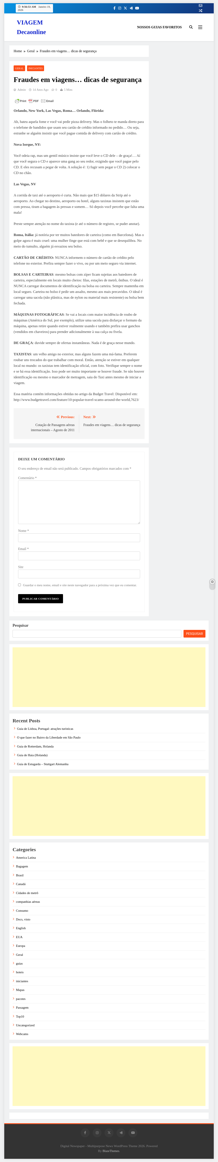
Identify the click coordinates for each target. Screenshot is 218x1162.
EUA (19, 937)
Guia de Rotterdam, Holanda (35, 746)
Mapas (20, 990)
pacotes (21, 999)
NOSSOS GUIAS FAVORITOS (159, 27)
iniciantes (36, 68)
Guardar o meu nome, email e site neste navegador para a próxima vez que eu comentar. (80, 585)
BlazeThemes (111, 1151)
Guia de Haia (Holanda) (32, 755)
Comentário (27, 478)
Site (20, 567)
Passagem (22, 1007)
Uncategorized (25, 1025)
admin (21, 89)
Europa (20, 945)
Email (23, 549)
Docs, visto (23, 919)
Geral (19, 68)
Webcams (22, 1034)
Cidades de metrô (27, 893)
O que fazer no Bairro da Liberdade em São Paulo (49, 737)
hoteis (20, 972)
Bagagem (22, 866)
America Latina (26, 857)
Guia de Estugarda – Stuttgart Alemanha (42, 764)
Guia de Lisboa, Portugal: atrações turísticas (45, 728)
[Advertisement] (109, 677)
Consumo (22, 910)
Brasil (20, 875)
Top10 (20, 1016)
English (21, 928)
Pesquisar (21, 625)
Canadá (21, 884)
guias (19, 963)
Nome (23, 531)
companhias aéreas (28, 901)
